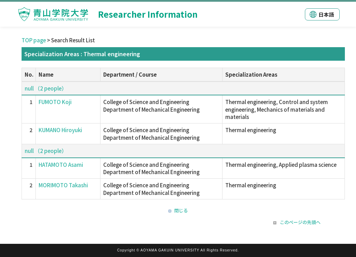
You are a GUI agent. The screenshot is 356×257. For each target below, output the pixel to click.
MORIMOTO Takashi (63, 185)
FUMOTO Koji (55, 101)
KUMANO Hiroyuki (60, 130)
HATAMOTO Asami (61, 164)
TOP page (34, 40)
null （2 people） (46, 88)
